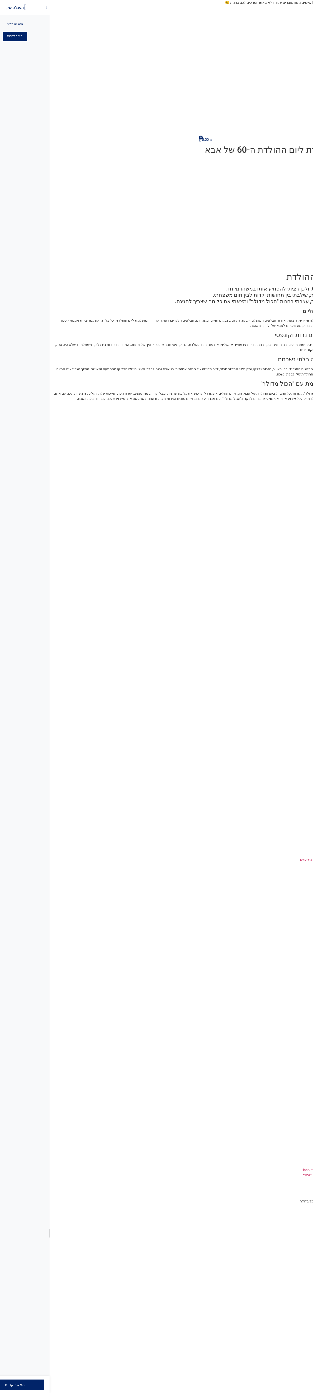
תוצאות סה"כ (299, 1248)
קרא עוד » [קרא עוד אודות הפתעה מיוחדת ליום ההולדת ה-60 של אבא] (305, 865)
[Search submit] (309, 1242)
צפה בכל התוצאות (295, 1257)
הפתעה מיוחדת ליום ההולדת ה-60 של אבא (281, 860)
